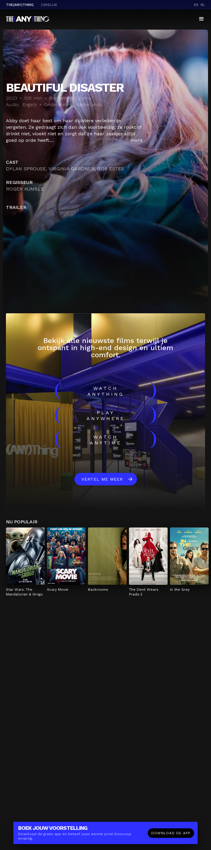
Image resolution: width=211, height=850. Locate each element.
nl (203, 5)
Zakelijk (49, 5)
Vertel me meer (102, 479)
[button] (201, 18)
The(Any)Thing (20, 5)
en (196, 5)
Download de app (170, 833)
